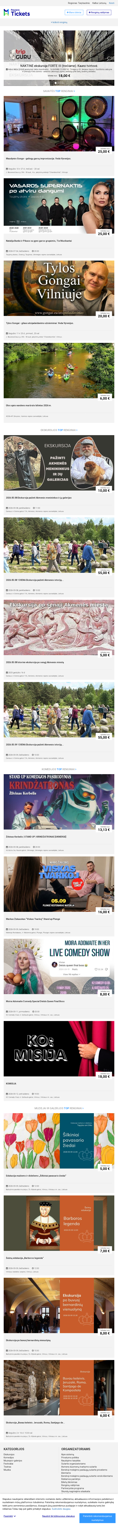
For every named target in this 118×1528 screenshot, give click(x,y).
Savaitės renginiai (59, 91)
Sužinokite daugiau (61, 1509)
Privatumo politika (70, 1457)
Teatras (7, 1467)
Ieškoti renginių (59, 22)
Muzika (7, 1470)
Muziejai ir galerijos (13, 1460)
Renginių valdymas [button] (99, 12)
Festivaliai (8, 1463)
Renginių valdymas (70, 1485)
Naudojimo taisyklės (71, 1460)
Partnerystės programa (72, 1488)
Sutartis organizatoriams (73, 1463)
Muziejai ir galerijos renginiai (59, 1108)
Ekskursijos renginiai (59, 430)
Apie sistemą (67, 1454)
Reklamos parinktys (70, 1479)
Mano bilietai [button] (74, 12)
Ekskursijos (9, 1454)
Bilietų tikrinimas (69, 1482)
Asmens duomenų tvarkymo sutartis (79, 1467)
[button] (10, 60)
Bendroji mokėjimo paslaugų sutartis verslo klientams (87, 1476)
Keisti (111, 3)
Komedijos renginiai (59, 769)
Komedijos (9, 1457)
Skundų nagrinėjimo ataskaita (75, 1491)
